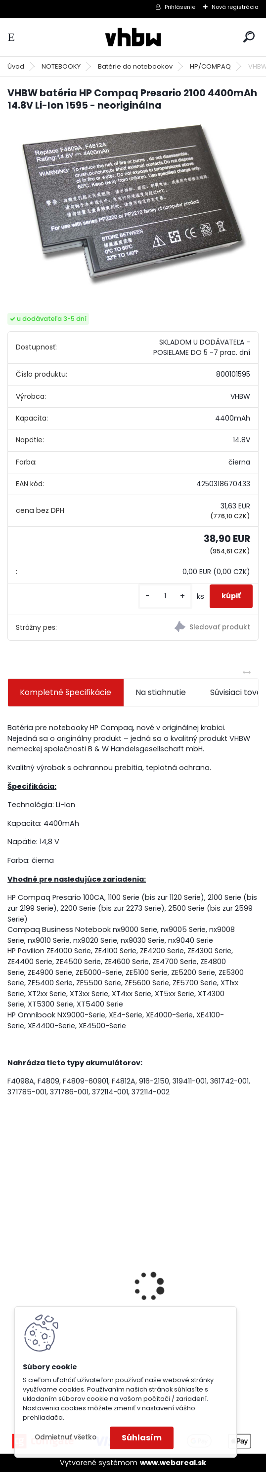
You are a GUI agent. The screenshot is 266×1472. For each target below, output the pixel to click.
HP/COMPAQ (210, 66)
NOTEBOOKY (61, 66)
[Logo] (133, 37)
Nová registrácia (235, 7)
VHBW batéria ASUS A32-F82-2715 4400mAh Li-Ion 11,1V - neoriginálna (63, 1263)
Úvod (15, 66)
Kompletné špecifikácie (65, 692)
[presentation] (13, 1269)
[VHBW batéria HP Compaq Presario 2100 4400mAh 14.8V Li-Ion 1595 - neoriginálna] (133, 203)
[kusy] (165, 596)
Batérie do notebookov (135, 66)
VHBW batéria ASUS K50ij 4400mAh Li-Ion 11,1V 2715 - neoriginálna (194, 1263)
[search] (249, 36)
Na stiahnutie (160, 692)
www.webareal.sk (173, 1463)
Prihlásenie (180, 7)
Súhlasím (142, 1437)
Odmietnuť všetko (65, 1437)
